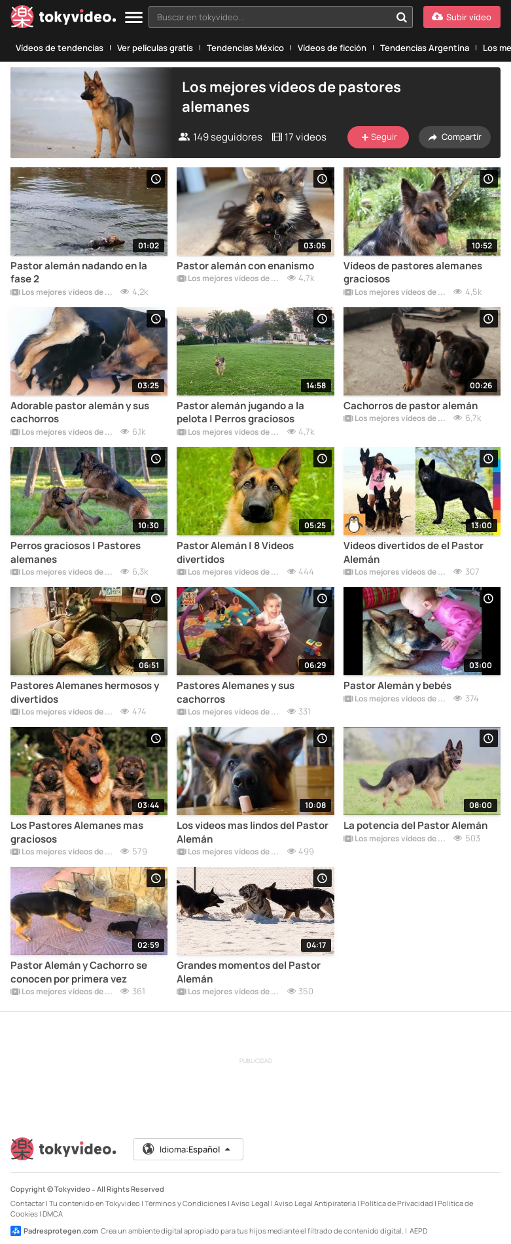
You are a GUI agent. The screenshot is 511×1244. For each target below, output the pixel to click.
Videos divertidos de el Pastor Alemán (414, 552)
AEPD (418, 1231)
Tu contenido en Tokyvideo (94, 1203)
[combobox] (281, 17)
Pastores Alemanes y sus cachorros (235, 692)
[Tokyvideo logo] (63, 19)
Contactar (27, 1203)
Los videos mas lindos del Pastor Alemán (252, 832)
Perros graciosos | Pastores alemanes (75, 552)
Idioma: (187, 1149)
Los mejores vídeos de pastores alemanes (62, 292)
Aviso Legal (250, 1203)
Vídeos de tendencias (59, 48)
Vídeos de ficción (332, 48)
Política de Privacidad (397, 1203)
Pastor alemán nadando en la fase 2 (78, 273)
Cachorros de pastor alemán (411, 405)
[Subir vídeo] (462, 17)
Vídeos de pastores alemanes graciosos (413, 273)
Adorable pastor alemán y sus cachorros (79, 412)
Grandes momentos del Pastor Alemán (249, 972)
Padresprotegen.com (54, 1231)
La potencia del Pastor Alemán (415, 825)
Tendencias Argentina (424, 48)
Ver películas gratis (155, 48)
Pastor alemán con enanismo (245, 266)
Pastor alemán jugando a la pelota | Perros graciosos (240, 412)
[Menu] (134, 18)
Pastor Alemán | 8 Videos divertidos (235, 552)
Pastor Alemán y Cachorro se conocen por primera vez (78, 972)
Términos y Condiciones (185, 1203)
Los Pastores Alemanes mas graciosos (76, 832)
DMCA (53, 1214)
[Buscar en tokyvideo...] (402, 17)
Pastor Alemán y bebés (397, 685)
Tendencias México (245, 48)
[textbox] (269, 17)
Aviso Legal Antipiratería (315, 1203)
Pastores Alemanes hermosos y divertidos (84, 692)
